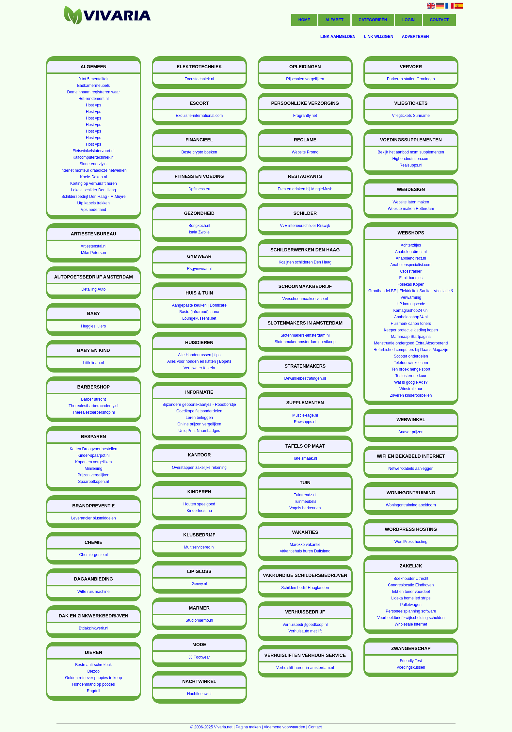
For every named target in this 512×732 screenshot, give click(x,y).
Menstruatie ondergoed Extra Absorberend (411, 343)
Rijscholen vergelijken (305, 79)
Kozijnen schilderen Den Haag (305, 262)
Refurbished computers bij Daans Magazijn (411, 349)
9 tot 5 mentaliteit (93, 79)
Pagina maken (248, 727)
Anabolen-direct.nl (411, 251)
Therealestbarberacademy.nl (93, 406)
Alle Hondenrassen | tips (199, 355)
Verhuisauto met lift (305, 631)
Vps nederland (93, 209)
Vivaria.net (223, 727)
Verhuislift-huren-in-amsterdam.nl (305, 667)
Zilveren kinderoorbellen (411, 395)
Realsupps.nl (411, 165)
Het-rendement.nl (93, 98)
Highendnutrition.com (410, 158)
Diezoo (94, 671)
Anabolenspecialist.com (410, 265)
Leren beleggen (199, 417)
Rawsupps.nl (305, 422)
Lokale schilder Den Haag (93, 190)
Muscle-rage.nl (305, 415)
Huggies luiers (93, 326)
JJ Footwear (199, 657)
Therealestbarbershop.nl (93, 412)
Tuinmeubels (305, 501)
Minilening (93, 468)
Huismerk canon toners (411, 323)
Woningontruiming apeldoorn (411, 505)
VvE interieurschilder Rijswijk (305, 225)
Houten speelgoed (199, 504)
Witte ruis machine (93, 591)
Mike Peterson (93, 252)
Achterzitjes (411, 245)
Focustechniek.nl (199, 79)
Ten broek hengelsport (411, 369)
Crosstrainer (411, 271)
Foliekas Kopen (410, 284)
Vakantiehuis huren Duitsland (305, 551)
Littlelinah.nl (93, 362)
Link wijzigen (378, 36)
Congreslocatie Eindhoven (411, 585)
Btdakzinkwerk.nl (93, 628)
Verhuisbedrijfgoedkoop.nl (305, 624)
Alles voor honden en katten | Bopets (199, 361)
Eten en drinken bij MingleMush (305, 189)
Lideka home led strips (410, 598)
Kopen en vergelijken (93, 462)
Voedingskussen (411, 667)
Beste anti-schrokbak (93, 664)
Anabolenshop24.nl (411, 317)
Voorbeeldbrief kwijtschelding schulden (410, 617)
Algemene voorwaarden (284, 727)
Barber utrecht (93, 399)
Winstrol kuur (410, 389)
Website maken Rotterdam (411, 208)
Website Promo (305, 152)
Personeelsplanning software (411, 611)
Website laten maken (410, 202)
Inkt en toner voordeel (411, 591)
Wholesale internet (411, 624)
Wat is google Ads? (410, 382)
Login (408, 20)
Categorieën (373, 20)
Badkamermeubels (93, 85)
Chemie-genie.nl (93, 554)
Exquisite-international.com (199, 115)
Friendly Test (411, 661)
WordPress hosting (410, 541)
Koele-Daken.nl (93, 177)
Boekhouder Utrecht (410, 578)
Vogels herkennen (305, 508)
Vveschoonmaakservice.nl (305, 298)
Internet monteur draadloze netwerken (93, 170)
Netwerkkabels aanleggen (410, 468)
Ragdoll (93, 691)
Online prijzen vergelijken (199, 424)
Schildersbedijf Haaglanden (305, 587)
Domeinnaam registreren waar (93, 92)
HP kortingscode (410, 304)
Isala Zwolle (199, 232)
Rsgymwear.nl (199, 268)
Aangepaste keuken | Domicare (199, 305)
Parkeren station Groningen (411, 79)
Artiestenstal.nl (93, 246)
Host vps (93, 105)
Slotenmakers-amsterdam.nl (304, 335)
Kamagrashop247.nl (410, 310)
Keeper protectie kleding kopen (411, 330)
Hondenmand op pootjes (93, 684)
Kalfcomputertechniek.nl (93, 157)
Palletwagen (411, 604)
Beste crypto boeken (199, 152)
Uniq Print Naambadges (199, 430)
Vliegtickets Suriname (411, 115)
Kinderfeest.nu (199, 510)
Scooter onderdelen (411, 356)
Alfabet (334, 20)
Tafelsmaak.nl (305, 458)
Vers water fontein (199, 368)
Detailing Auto (93, 289)
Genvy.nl (199, 583)
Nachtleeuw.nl (199, 694)
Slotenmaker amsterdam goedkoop (305, 342)
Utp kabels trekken (93, 203)
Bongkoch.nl (199, 225)
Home (304, 20)
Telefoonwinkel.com (411, 362)
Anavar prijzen (411, 432)
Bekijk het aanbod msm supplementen (411, 152)
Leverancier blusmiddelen (93, 518)
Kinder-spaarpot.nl (93, 455)
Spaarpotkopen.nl (93, 481)
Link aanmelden (338, 36)
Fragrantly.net (305, 115)
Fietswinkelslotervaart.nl (93, 151)
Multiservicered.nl (199, 547)
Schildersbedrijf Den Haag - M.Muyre (93, 196)
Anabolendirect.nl (411, 258)
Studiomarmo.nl (199, 620)
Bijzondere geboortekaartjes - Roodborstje (199, 404)
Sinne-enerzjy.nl (93, 164)
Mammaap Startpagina (411, 336)
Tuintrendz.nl (305, 495)
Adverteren (415, 36)
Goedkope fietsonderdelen (199, 411)
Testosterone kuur (410, 376)
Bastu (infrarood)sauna (199, 312)
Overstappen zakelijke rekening (199, 467)
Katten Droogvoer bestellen (93, 449)
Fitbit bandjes (411, 278)
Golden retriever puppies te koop (93, 678)
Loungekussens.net (199, 318)
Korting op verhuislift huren (93, 183)
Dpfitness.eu (199, 189)
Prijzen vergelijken (93, 475)
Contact (439, 20)
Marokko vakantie (305, 544)
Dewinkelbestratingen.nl (305, 378)
